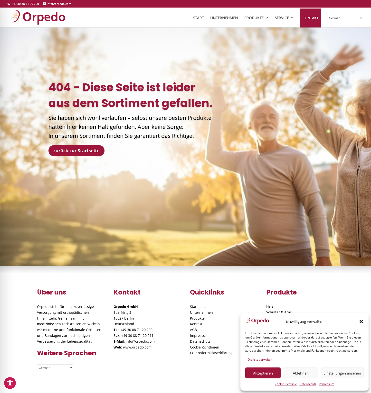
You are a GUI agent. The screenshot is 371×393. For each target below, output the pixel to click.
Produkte (197, 318)
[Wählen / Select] (345, 18)
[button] (361, 321)
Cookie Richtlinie (286, 384)
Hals (269, 306)
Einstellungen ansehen (342, 373)
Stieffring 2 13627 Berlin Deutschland (124, 318)
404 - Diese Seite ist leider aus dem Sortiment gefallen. (130, 95)
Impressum (326, 384)
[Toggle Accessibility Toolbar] (10, 383)
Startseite (198, 306)
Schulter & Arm (278, 312)
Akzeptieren (263, 373)
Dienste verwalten (260, 359)
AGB (193, 329)
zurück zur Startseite (76, 150)
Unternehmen (201, 312)
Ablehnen (301, 373)
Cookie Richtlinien (204, 347)
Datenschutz (307, 384)
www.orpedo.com (137, 347)
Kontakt (196, 324)
